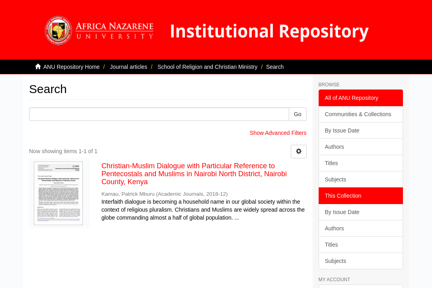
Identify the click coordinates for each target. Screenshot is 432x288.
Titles (331, 163)
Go (298, 114)
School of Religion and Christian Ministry (207, 67)
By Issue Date (342, 130)
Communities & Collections (358, 114)
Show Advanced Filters (278, 133)
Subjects (335, 179)
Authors (334, 147)
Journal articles (128, 67)
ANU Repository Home (71, 67)
